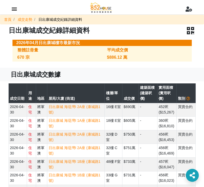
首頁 (7, 19)
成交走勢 (25, 19)
